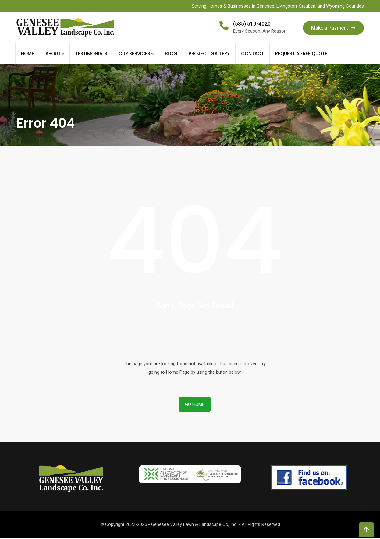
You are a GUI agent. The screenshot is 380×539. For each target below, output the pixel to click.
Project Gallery (209, 53)
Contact (252, 53)
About (53, 53)
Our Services (134, 53)
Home (27, 53)
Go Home (194, 404)
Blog (171, 53)
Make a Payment (333, 28)
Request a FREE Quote (301, 53)
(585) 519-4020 (252, 23)
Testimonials (91, 53)
